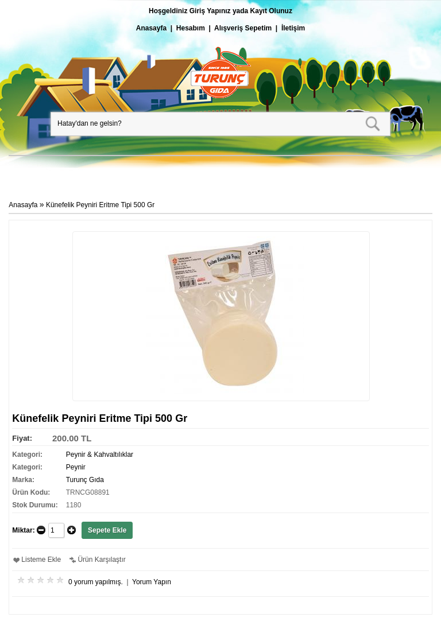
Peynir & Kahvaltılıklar (99, 455)
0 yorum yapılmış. (95, 582)
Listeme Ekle (41, 560)
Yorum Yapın (151, 582)
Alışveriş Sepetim (243, 28)
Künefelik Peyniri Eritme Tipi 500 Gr (100, 205)
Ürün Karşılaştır (101, 560)
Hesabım (190, 28)
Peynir (76, 467)
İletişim (293, 28)
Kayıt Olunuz (271, 11)
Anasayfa (151, 28)
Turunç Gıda (85, 480)
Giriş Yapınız (210, 11)
